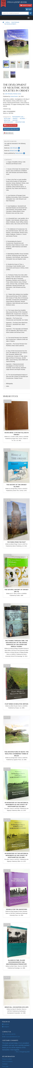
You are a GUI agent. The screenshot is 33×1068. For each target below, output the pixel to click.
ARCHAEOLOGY (8, 122)
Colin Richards (15, 22)
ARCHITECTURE (20, 122)
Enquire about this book (11, 129)
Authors (8, 22)
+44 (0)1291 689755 (9, 1034)
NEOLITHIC (7, 120)
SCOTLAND (7, 118)
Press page (5, 1066)
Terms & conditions (7, 1061)
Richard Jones (17, 93)
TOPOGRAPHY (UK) (17, 116)
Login (28, 9)
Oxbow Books (14, 96)
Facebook (5, 1024)
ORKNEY (15, 118)
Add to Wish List (8, 133)
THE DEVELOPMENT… (10, 24)
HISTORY (15, 120)
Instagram (5, 1026)
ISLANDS (22, 118)
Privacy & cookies (7, 1059)
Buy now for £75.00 (10, 125)
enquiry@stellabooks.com (13, 1036)
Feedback (4, 1064)
